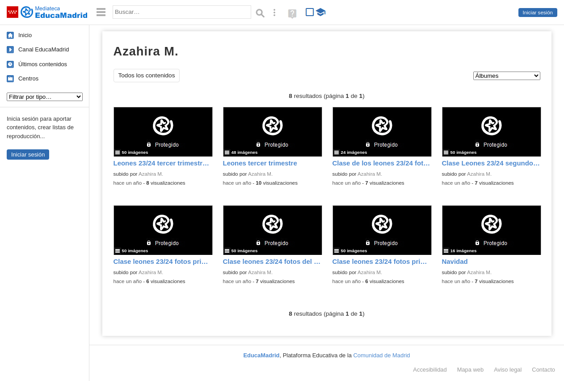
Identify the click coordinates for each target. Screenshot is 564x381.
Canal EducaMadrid (43, 49)
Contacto (543, 369)
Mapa (470, 369)
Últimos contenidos (42, 64)
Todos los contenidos (146, 75)
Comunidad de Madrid (382, 355)
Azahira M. (151, 174)
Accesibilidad (429, 369)
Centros (28, 78)
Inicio (25, 35)
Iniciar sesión (538, 12)
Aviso (508, 369)
